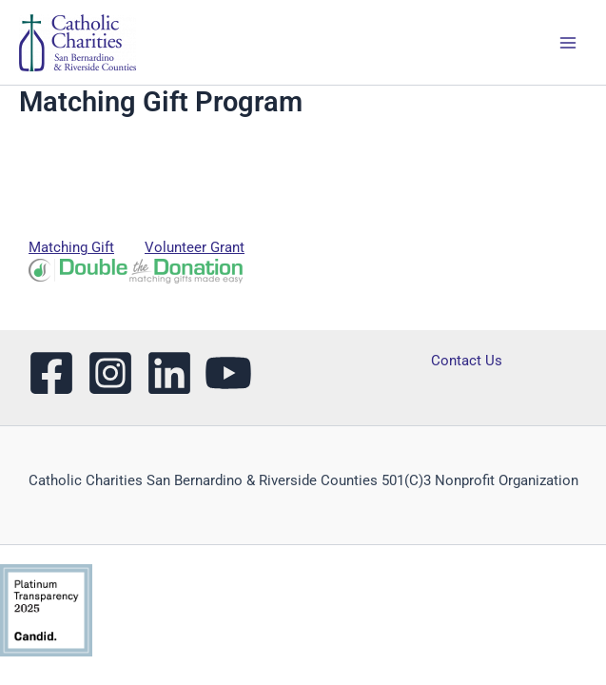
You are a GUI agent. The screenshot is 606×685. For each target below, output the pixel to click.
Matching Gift (71, 247)
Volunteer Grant (194, 247)
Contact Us (466, 360)
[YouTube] (228, 373)
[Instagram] (110, 373)
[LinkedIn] (169, 373)
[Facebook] (51, 373)
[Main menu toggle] (568, 42)
